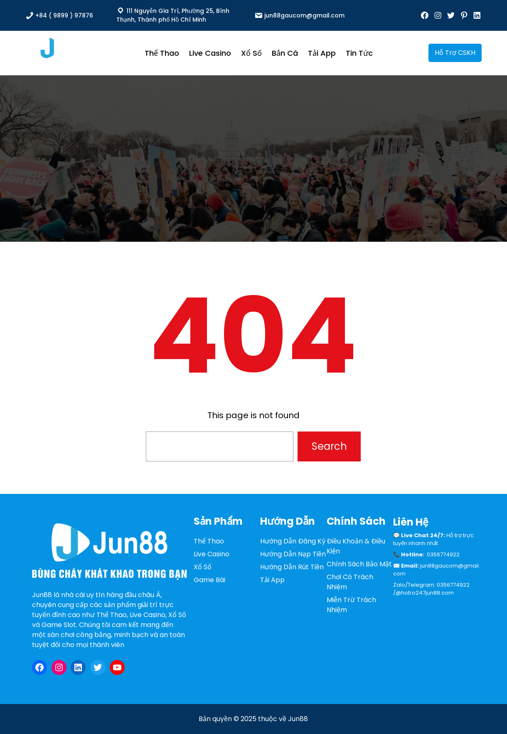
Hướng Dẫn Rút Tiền (292, 567)
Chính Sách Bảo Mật (359, 564)
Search (329, 446)
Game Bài (209, 580)
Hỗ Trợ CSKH (455, 52)
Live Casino (211, 554)
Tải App (272, 580)
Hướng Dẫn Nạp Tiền (293, 554)
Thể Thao (209, 541)
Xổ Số (203, 567)
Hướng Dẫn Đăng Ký (292, 541)
